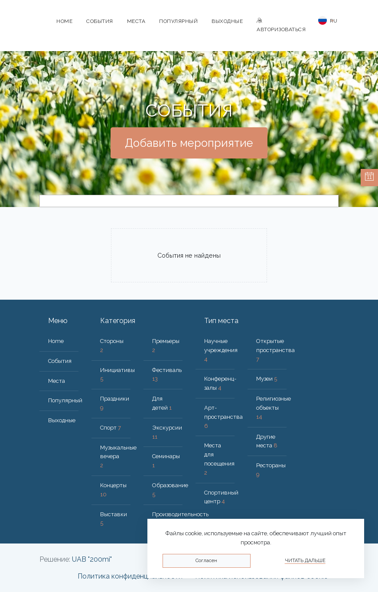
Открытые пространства (275, 350)
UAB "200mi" (92, 559)
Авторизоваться (281, 25)
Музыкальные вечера (118, 456)
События (99, 21)
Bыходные (227, 21)
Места (136, 21)
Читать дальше (305, 560)
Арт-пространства (223, 416)
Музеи (266, 378)
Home (64, 21)
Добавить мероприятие (189, 142)
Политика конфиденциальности (130, 576)
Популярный (178, 21)
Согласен (206, 560)
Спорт (110, 427)
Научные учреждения (221, 350)
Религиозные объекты (273, 407)
